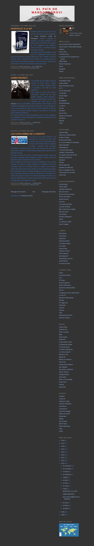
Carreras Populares (65, 404)
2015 (63, 449)
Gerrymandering (64, 103)
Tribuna (61, 310)
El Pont (61, 98)
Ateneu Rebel (63, 83)
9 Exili (61, 273)
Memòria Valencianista (66, 298)
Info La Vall (62, 52)
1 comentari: (36, 122)
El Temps (62, 280)
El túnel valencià (64, 283)
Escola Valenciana (65, 285)
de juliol (65, 480)
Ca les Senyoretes (65, 90)
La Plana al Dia (64, 54)
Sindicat (61, 120)
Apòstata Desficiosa (65, 189)
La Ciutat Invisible (64, 243)
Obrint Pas (62, 362)
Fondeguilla (62, 100)
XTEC (61, 123)
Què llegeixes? (63, 256)
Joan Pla (62, 202)
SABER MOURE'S (19, 78)
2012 (63, 457)
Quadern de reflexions (66, 167)
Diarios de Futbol (64, 414)
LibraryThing (63, 248)
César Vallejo (63, 96)
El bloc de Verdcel (64, 196)
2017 (63, 443)
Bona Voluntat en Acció (66, 86)
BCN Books (62, 233)
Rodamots (62, 305)
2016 (63, 446)
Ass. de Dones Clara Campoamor (69, 44)
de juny (65, 483)
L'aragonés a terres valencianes (69, 293)
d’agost (65, 477)
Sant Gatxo (62, 377)
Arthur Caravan (64, 332)
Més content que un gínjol (67, 209)
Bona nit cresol (63, 192)
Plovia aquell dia (64, 165)
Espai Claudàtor (64, 145)
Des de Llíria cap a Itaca (66, 194)
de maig (65, 486)
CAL (60, 278)
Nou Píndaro (63, 421)
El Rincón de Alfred (65, 140)
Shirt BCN (62, 118)
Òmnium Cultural (64, 318)
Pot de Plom (63, 113)
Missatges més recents (18, 192)
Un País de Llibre (64, 263)
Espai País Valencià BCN (67, 288)
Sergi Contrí (63, 382)
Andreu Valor (63, 327)
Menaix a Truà (63, 354)
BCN (31, 124)
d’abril (65, 489)
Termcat (61, 308)
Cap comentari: (37, 66)
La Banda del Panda (65, 344)
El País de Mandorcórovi (47, 10)
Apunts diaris (63, 186)
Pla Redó (62, 110)
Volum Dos (62, 175)
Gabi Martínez (63, 147)
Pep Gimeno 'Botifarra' (66, 369)
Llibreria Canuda (64, 251)
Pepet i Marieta (64, 372)
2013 (63, 455)
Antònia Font (63, 329)
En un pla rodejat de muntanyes (69, 142)
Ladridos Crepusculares (66, 152)
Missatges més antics (49, 192)
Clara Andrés (63, 337)
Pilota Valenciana (64, 426)
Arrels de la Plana (64, 275)
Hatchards (62, 238)
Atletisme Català (64, 401)
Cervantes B (63, 409)
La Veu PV (62, 295)
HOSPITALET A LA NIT (21, 29)
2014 (63, 452)
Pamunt (61, 162)
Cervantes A (63, 406)
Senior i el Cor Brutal (65, 379)
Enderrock (62, 339)
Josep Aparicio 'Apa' (65, 342)
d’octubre (66, 471)
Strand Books (63, 261)
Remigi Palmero (64, 374)
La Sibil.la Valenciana (66, 349)
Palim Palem (63, 61)
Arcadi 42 (62, 399)
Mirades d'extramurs (65, 157)
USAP (61, 431)
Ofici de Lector (63, 212)
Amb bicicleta (63, 184)
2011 (63, 460)
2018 (63, 440)
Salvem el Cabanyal (65, 116)
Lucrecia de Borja (64, 206)
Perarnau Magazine (65, 216)
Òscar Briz (62, 387)
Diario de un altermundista (67, 135)
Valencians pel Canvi (65, 315)
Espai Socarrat (63, 199)
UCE (60, 313)
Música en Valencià (65, 359)
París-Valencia (63, 253)
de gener (66, 508)
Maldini (61, 419)
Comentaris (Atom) (27, 195)
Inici (34, 192)
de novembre (67, 469)
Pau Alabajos (63, 367)
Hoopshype (62, 416)
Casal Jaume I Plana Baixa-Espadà (70, 47)
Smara (61, 71)
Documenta (62, 236)
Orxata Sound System (66, 364)
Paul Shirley (63, 214)
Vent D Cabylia (63, 224)
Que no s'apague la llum (66, 170)
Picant (61, 66)
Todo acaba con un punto (67, 172)
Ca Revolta (62, 93)
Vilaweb (13, 103)
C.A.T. (61, 88)
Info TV (61, 290)
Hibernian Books (64, 241)
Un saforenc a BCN (65, 222)
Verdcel (61, 384)
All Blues (62, 396)
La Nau (61, 108)
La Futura (62, 106)
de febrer (66, 505)
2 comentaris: (37, 183)
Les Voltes (62, 246)
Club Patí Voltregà (65, 411)
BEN (73, 28)
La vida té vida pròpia (66, 150)
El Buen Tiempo (64, 137)
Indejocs (61, 49)
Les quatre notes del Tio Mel (68, 155)
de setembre (67, 474)
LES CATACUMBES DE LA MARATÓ (28, 134)
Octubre (61, 300)
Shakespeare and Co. (66, 258)
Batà (60, 334)
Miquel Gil (62, 357)
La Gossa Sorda (64, 347)
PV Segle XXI (63, 303)
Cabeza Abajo (63, 132)
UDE (60, 429)
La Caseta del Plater (65, 204)
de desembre (67, 466)
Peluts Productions (65, 64)
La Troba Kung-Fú (65, 352)
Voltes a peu (34, 68)
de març (66, 502)
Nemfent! (62, 160)
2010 (63, 463)
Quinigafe (62, 69)
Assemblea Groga (64, 80)
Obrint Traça (63, 424)
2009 (63, 512)
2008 (63, 515)
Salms (61, 219)
